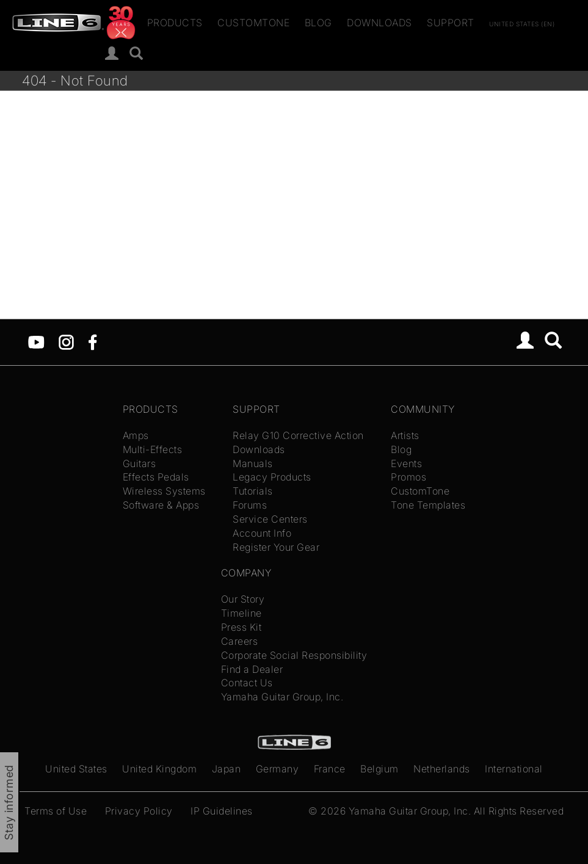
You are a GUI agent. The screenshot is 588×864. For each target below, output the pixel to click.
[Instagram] (66, 341)
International (514, 769)
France (330, 769)
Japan (226, 769)
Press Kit (241, 627)
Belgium (379, 769)
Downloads (379, 22)
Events (406, 463)
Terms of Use (55, 811)
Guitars (139, 463)
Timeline (241, 613)
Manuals (253, 463)
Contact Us (247, 683)
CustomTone (253, 22)
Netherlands (441, 769)
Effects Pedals (156, 477)
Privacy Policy (139, 811)
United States (76, 769)
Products (175, 22)
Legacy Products (272, 477)
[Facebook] (92, 341)
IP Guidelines (222, 811)
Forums (250, 505)
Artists (405, 435)
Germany (277, 769)
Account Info (262, 533)
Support (450, 22)
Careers (239, 641)
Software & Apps (161, 505)
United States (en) (521, 23)
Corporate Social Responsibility (294, 655)
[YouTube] (36, 341)
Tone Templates (428, 505)
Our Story (243, 599)
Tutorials (253, 491)
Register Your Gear (276, 547)
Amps (136, 435)
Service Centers (270, 519)
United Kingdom (159, 769)
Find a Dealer (252, 669)
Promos (408, 477)
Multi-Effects (153, 449)
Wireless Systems (164, 491)
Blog (318, 22)
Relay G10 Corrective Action (298, 435)
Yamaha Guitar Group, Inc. (282, 697)
